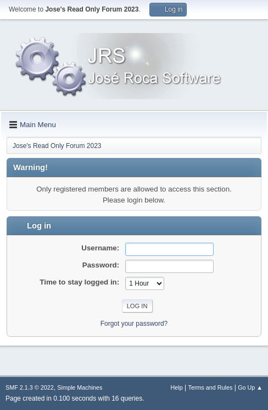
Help (177, 387)
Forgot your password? (134, 323)
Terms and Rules (210, 387)
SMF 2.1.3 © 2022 (29, 387)
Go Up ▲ (250, 387)
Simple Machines (79, 387)
